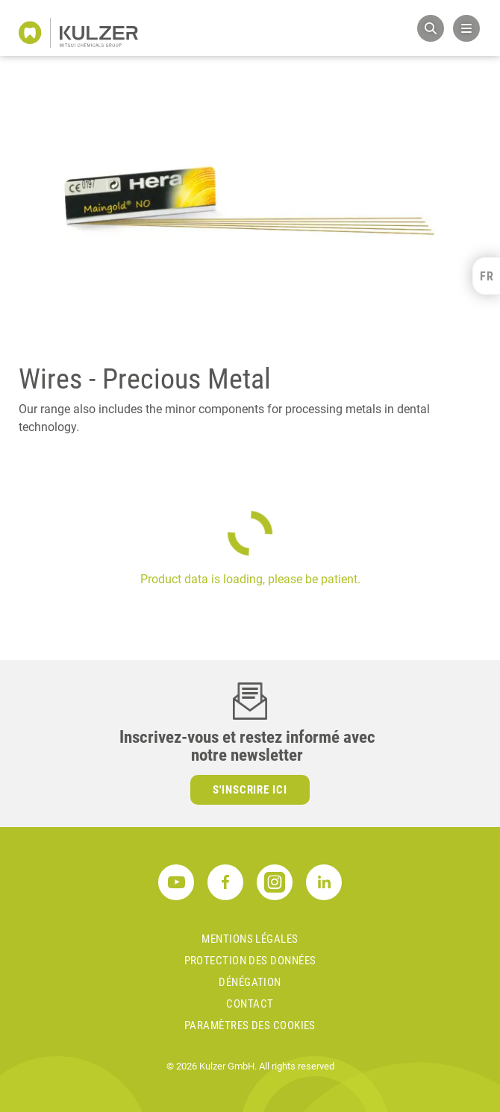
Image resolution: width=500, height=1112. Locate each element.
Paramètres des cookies (250, 1025)
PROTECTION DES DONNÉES (250, 960)
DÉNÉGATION (250, 982)
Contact (249, 1004)
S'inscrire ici (250, 790)
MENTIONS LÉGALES (249, 939)
